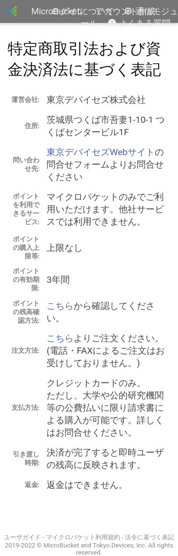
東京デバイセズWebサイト (101, 152)
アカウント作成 (125, 11)
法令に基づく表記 (149, 537)
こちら (60, 305)
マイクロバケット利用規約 (83, 537)
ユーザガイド (22, 537)
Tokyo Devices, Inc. (119, 545)
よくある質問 (138, 23)
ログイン (68, 11)
